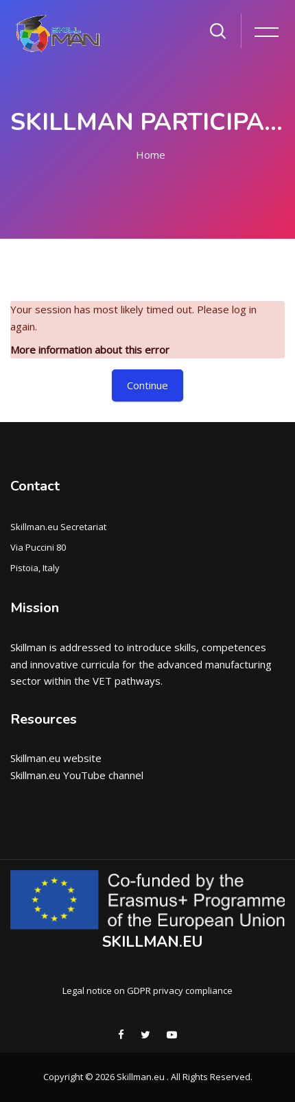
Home (150, 154)
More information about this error (89, 349)
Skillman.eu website (56, 758)
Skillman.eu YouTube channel (76, 775)
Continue (147, 385)
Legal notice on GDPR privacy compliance (147, 990)
